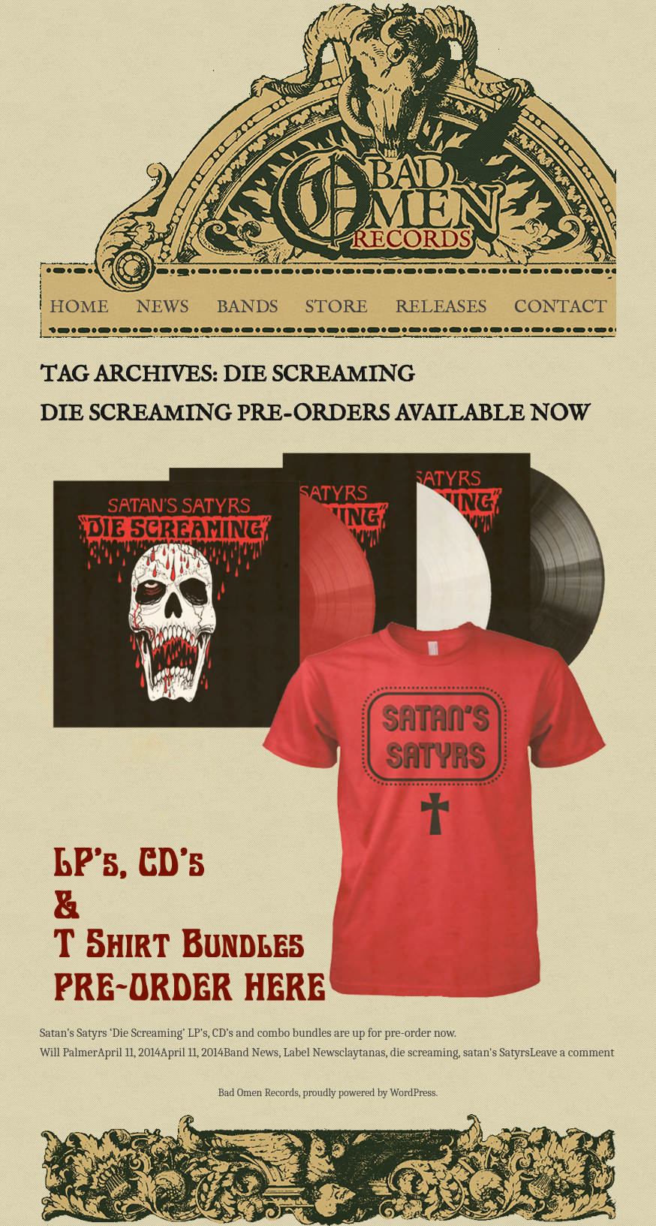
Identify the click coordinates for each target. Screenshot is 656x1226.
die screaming (424, 1052)
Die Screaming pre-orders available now (314, 414)
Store (336, 307)
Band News (251, 1052)
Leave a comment (572, 1052)
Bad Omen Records (258, 1092)
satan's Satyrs (496, 1052)
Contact (560, 307)
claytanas (362, 1052)
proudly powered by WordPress (368, 1092)
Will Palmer (69, 1052)
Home (79, 307)
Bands (247, 307)
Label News (311, 1052)
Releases (441, 307)
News (162, 307)
